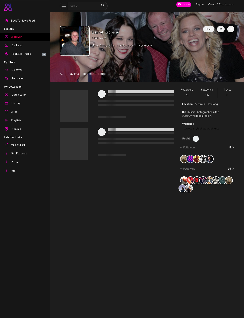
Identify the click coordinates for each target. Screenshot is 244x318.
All (61, 74)
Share (209, 29)
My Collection (13, 87)
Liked (102, 74)
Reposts (88, 74)
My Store (9, 62)
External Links (13, 137)
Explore (9, 29)
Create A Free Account (221, 4)
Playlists (73, 74)
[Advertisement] (207, 255)
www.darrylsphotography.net (201, 128)
